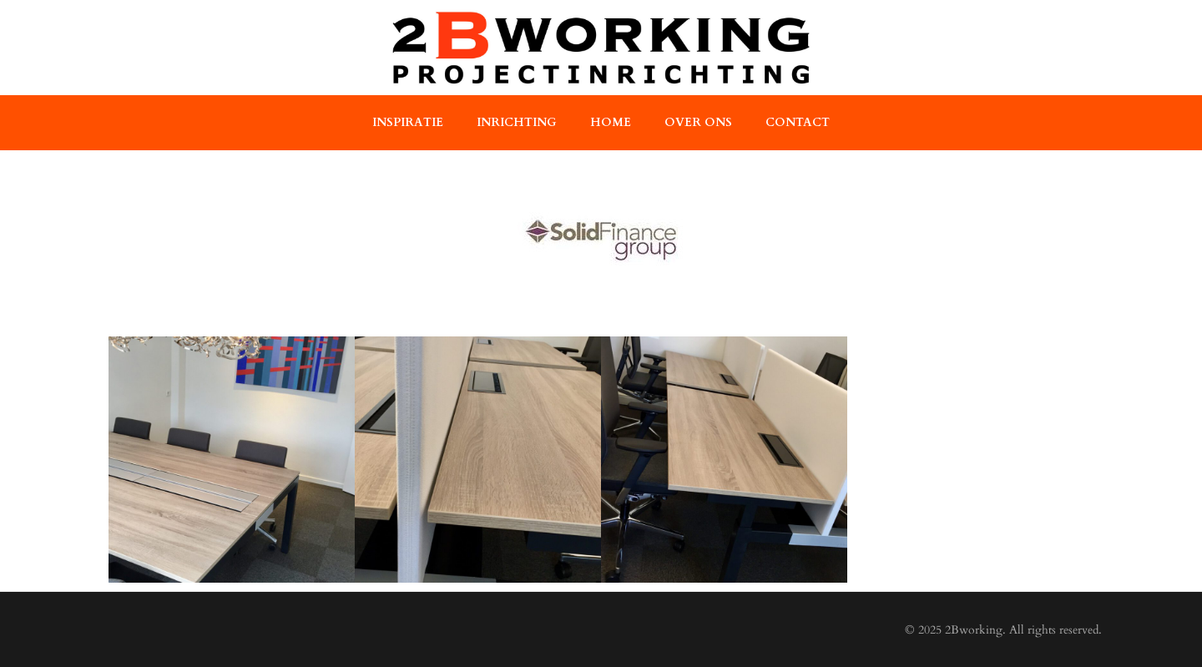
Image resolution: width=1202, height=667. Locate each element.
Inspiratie (407, 122)
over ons (698, 122)
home (610, 122)
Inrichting (517, 122)
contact (797, 122)
